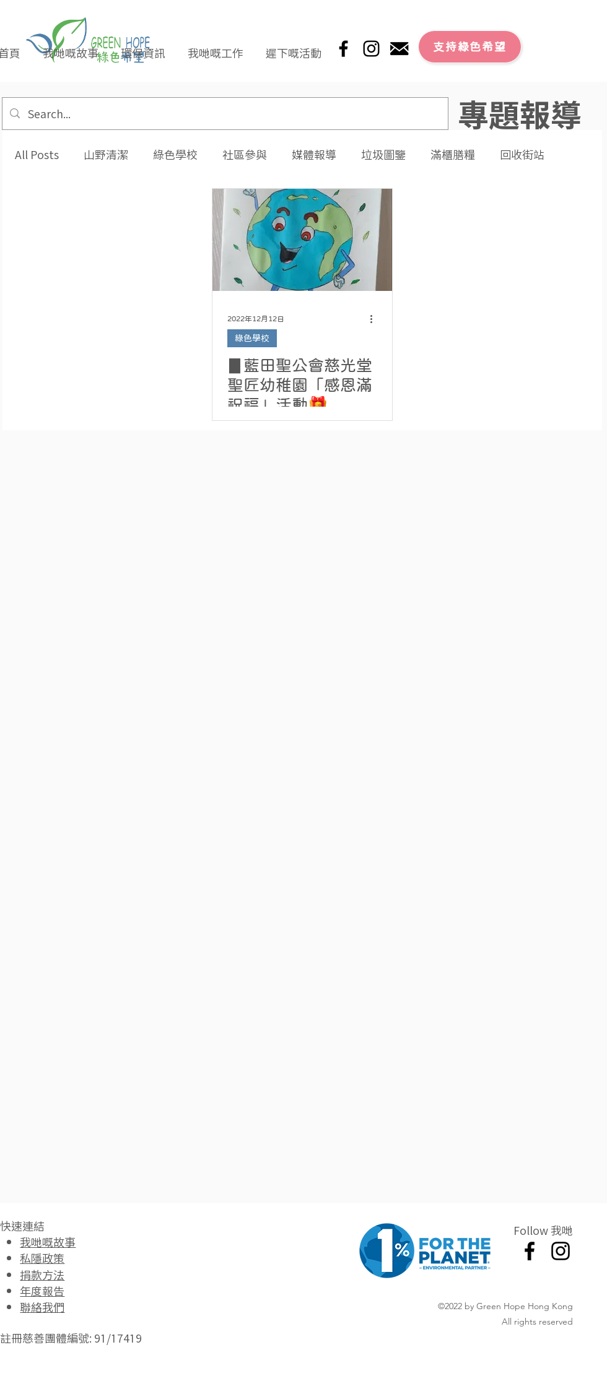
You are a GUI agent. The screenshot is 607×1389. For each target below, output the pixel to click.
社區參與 (244, 154)
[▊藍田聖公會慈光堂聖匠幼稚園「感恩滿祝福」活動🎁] (302, 240)
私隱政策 (42, 1258)
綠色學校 (175, 154)
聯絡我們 (42, 1307)
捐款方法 (42, 1274)
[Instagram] (371, 48)
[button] (71, 47)
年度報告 (42, 1291)
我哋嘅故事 (48, 1242)
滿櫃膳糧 (452, 154)
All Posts (37, 154)
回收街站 (522, 154)
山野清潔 (106, 154)
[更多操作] (375, 318)
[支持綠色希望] (470, 46)
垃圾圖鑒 (383, 154)
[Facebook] (343, 48)
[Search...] (224, 113)
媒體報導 (314, 154)
